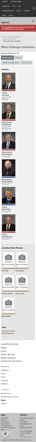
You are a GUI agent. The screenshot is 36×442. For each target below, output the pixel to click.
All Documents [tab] (26, 63)
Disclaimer (4, 420)
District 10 (5, 127)
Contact (10, 15)
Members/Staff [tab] (7, 58)
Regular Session (6, 393)
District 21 (5, 211)
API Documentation (6, 426)
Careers (4, 1)
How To (19, 11)
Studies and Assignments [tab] (10, 63)
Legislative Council (16, 1)
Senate (3, 377)
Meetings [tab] (18, 58)
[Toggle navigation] (32, 21)
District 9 (5, 184)
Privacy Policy (5, 422)
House (3, 374)
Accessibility (4, 418)
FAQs (19, 6)
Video (4, 15)
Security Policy (5, 424)
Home (3, 37)
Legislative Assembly (14, 37)
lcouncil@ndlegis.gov (26, 437)
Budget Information (8, 358)
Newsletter (6, 6)
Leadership (4, 380)
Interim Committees (9, 39)
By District (4, 384)
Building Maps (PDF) (8, 11)
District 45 (5, 239)
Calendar (26, 11)
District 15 (5, 156)
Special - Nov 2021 (8, 354)
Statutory (4, 403)
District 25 (5, 97)
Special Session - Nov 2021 (9, 397)
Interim (3, 351)
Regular (4, 348)
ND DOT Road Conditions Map (8, 428)
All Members (5, 370)
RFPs (14, 6)
